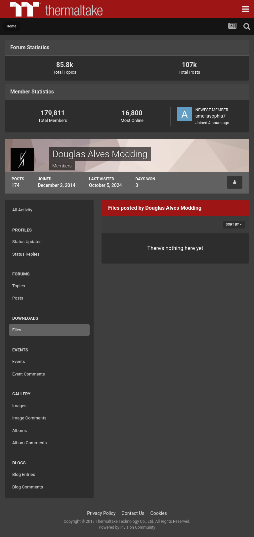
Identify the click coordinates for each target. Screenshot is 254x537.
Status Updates (26, 241)
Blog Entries (23, 474)
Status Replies (26, 254)
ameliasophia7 (210, 116)
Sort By (234, 224)
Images (19, 405)
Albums (19, 430)
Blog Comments (27, 486)
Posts (17, 298)
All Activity (22, 209)
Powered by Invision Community (127, 527)
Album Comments (29, 442)
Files (16, 329)
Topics (18, 285)
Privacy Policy (101, 513)
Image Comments (29, 417)
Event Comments (28, 374)
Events (18, 361)
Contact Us (133, 513)
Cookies (158, 513)
